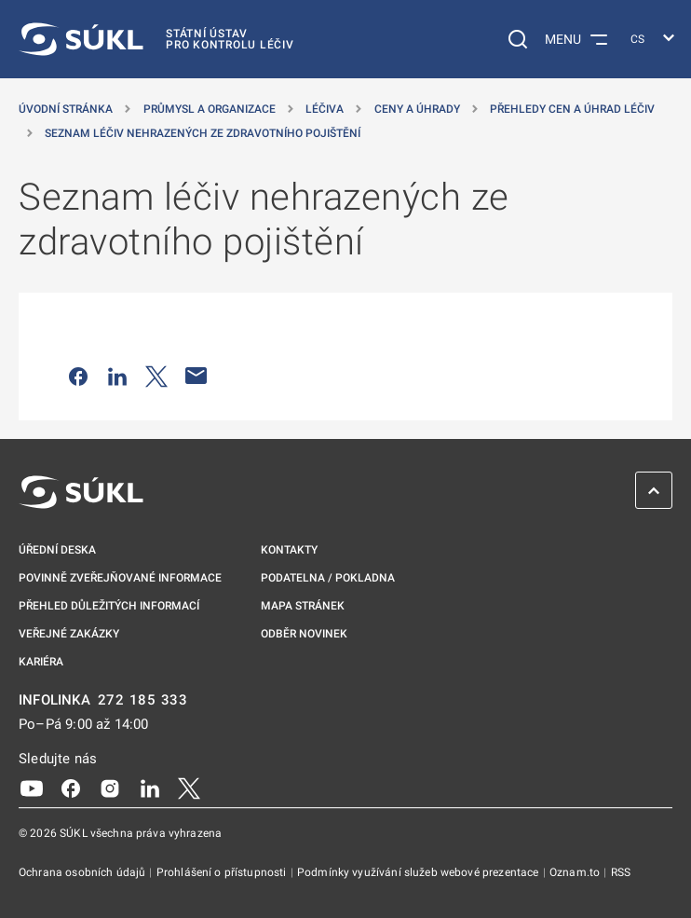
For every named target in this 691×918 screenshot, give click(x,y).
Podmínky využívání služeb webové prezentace (419, 872)
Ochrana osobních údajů (83, 872)
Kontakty (289, 549)
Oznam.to (576, 872)
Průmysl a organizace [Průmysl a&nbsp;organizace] (209, 109)
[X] (189, 787)
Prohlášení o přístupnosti (223, 872)
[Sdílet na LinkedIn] (117, 375)
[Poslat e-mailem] (196, 375)
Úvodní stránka (66, 109)
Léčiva (324, 109)
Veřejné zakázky (69, 633)
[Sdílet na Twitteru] (156, 375)
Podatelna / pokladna (328, 577)
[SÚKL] (156, 39)
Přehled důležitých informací (109, 605)
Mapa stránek (303, 605)
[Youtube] (32, 787)
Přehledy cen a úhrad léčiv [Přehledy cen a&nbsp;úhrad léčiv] (572, 109)
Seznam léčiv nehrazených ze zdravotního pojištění (202, 133)
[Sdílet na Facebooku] (78, 375)
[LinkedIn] (150, 787)
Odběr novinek (304, 633)
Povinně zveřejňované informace (120, 577)
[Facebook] (71, 787)
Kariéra (41, 661)
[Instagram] (110, 787)
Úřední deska (57, 549)
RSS (620, 872)
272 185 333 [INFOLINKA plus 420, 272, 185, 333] (143, 700)
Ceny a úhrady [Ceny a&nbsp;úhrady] (417, 109)
